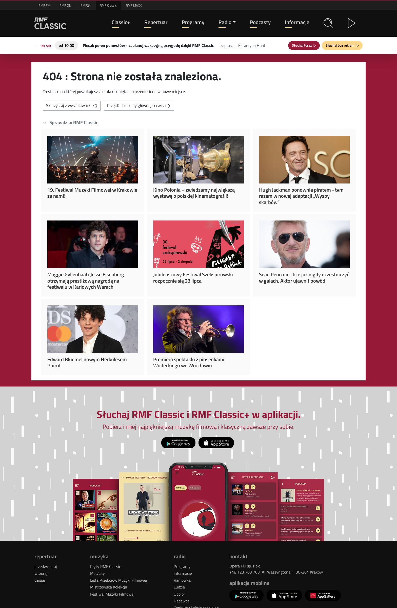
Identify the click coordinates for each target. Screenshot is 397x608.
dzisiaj (39, 580)
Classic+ (121, 22)
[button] (329, 23)
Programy (193, 22)
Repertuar (156, 22)
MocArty (97, 573)
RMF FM (44, 5)
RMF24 (86, 5)
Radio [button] (225, 22)
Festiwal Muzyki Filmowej (112, 594)
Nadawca (181, 601)
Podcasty (260, 22)
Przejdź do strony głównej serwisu (139, 105)
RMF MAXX (134, 5)
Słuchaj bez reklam (341, 45)
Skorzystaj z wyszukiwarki (71, 105)
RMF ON (65, 5)
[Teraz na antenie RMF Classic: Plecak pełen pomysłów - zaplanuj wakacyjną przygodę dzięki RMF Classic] (148, 45)
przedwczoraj (45, 566)
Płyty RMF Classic (105, 566)
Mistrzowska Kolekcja (108, 587)
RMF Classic (108, 5)
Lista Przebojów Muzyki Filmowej (118, 580)
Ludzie (179, 587)
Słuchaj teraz (302, 45)
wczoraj (41, 573)
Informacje (297, 22)
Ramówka (182, 580)
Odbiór (179, 594)
